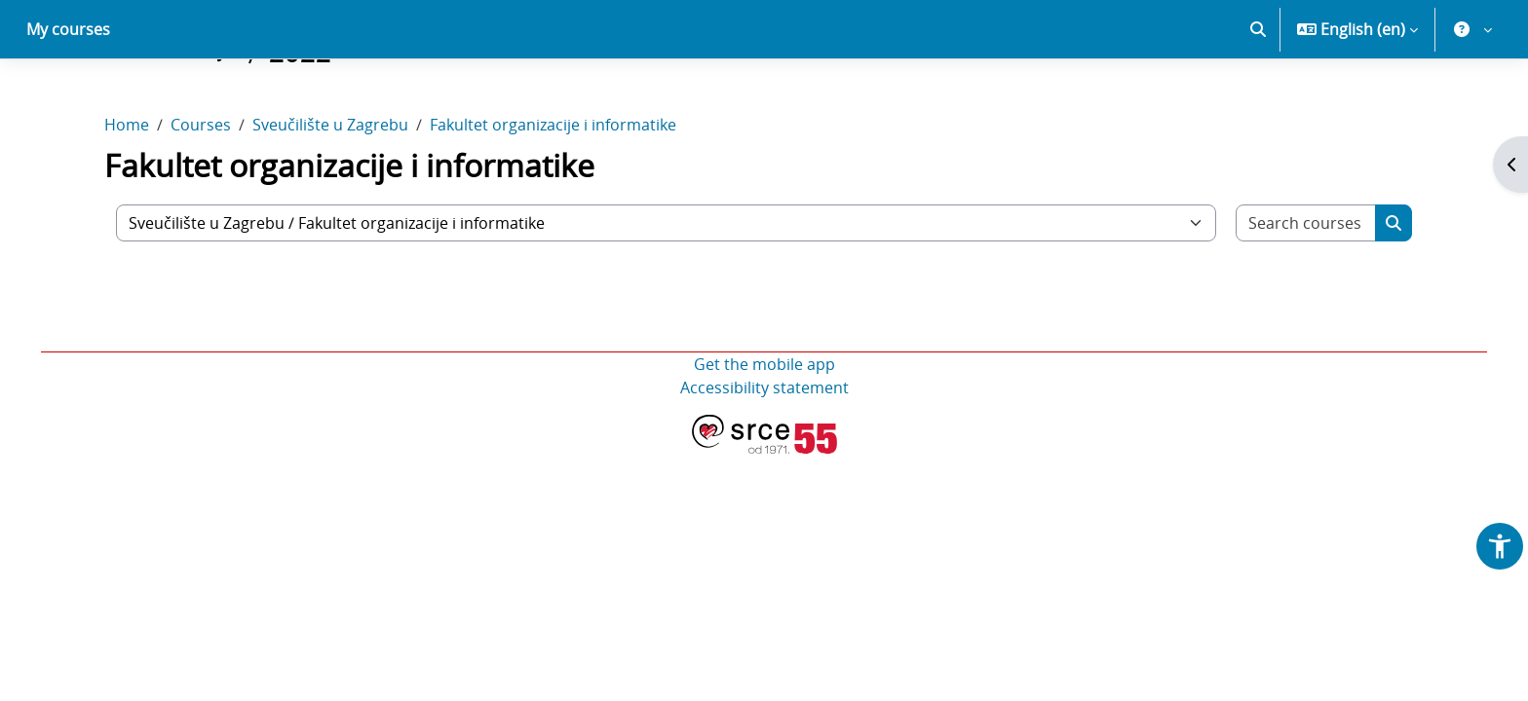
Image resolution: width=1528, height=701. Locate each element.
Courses (201, 192)
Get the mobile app (764, 432)
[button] (1258, 97)
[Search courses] (1306, 291)
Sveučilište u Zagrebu (330, 192)
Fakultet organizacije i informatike (553, 192)
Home (126, 192)
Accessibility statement (764, 455)
